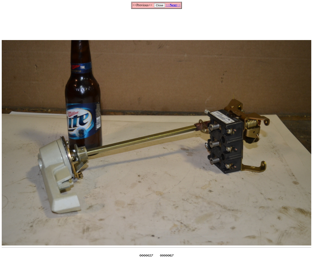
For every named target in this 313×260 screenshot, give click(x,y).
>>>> (173, 5)
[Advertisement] (156, 22)
